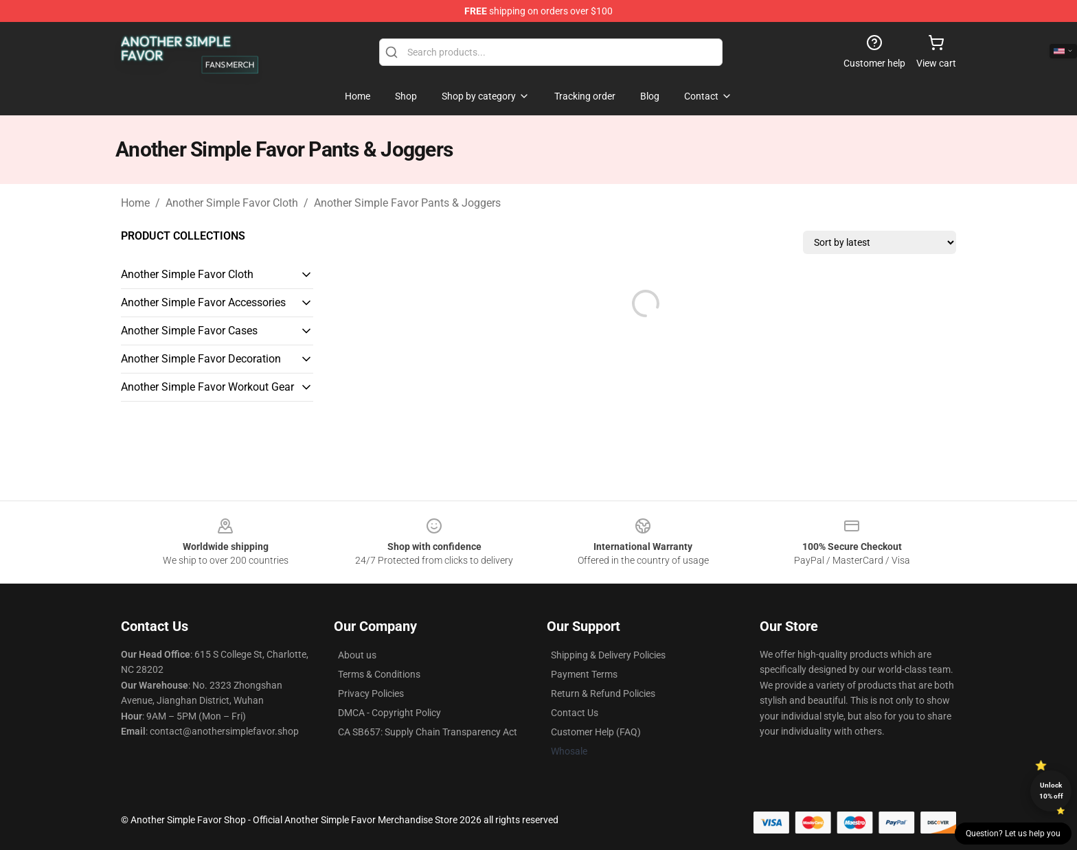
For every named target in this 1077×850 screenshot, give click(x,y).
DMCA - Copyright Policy (389, 712)
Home (135, 202)
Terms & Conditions (379, 674)
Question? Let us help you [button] (1013, 833)
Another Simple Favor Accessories (203, 302)
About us (357, 655)
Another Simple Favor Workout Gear (207, 386)
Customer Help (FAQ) (596, 731)
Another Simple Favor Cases (189, 330)
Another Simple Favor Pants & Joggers (407, 202)
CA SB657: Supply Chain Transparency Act (427, 731)
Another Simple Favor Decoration (201, 358)
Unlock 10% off (1051, 790)
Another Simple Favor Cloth (232, 202)
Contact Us (574, 712)
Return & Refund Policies (603, 693)
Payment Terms (584, 674)
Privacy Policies (371, 693)
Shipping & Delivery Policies (608, 655)
